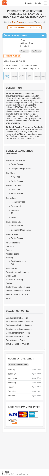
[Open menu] (43, 35)
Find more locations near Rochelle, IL (24, 27)
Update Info (24, 51)
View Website (36, 51)
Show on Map (6, 76)
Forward (14, 76)
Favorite (37, 76)
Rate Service (22, 76)
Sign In (38, 3)
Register (29, 3)
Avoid (43, 76)
